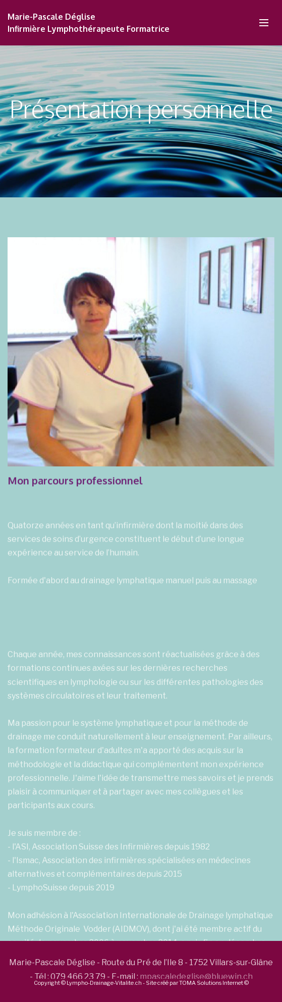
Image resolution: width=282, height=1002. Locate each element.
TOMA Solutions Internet (211, 982)
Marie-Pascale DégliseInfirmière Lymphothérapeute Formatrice (90, 23)
